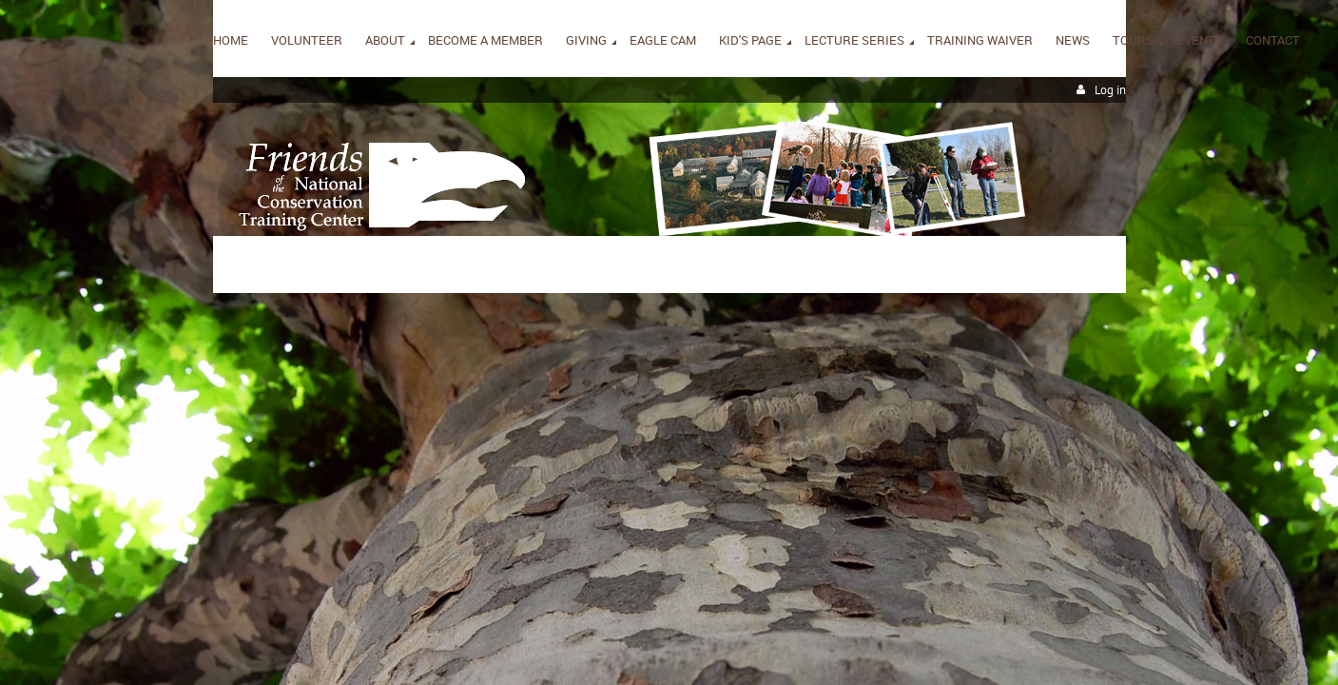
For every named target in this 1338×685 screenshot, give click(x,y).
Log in (1110, 90)
